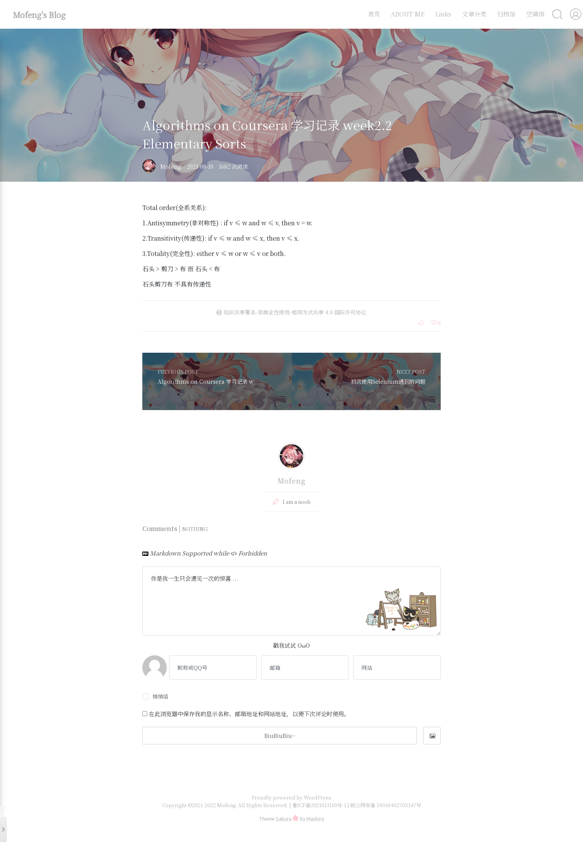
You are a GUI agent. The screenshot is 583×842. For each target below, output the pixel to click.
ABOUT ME (402, 14)
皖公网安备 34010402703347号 (385, 805)
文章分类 (468, 14)
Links (437, 14)
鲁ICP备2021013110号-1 (319, 805)
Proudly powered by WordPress (291, 797)
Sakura (284, 818)
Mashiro (315, 818)
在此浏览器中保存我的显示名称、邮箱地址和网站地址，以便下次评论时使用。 (249, 714)
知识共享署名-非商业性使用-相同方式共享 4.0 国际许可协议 (291, 312)
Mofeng (170, 166)
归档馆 (500, 14)
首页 (368, 14)
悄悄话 (155, 696)
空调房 (529, 14)
